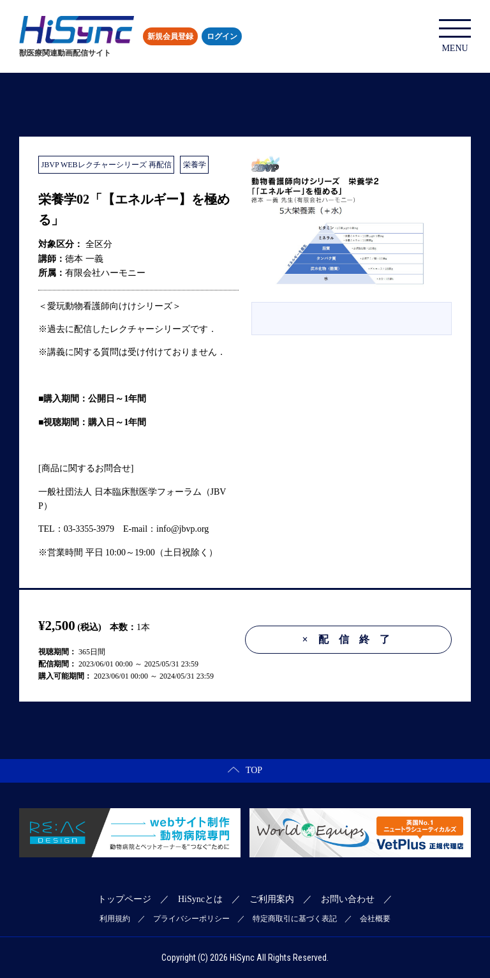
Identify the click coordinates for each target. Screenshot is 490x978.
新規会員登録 (170, 36)
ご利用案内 (271, 899)
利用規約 (115, 918)
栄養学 (194, 164)
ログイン (222, 36)
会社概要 (375, 918)
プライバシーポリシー (191, 918)
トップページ (124, 899)
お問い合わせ (348, 899)
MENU (455, 36)
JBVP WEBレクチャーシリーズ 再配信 (106, 164)
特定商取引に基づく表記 (295, 918)
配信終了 (350, 639)
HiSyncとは (200, 899)
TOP (245, 770)
